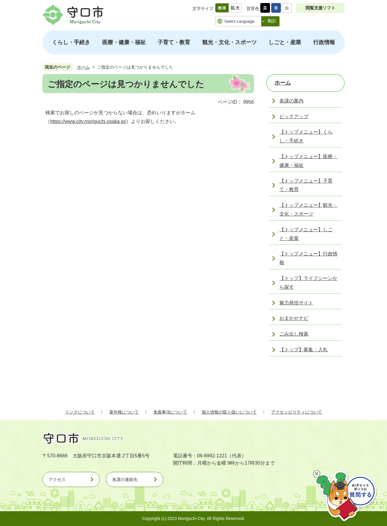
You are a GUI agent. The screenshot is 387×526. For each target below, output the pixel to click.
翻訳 (272, 20)
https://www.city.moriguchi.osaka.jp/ (88, 121)
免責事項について (170, 412)
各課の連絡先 (125, 479)
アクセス (57, 479)
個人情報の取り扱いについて (229, 412)
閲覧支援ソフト (320, 7)
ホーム (83, 67)
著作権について (124, 412)
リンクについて (80, 412)
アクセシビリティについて (296, 412)
